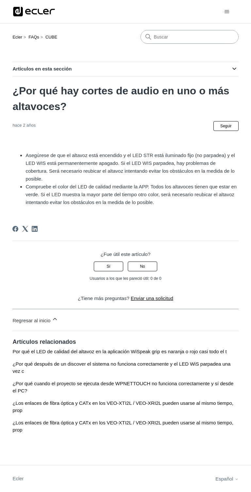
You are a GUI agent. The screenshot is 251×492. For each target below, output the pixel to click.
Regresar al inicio (35, 319)
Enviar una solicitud (152, 298)
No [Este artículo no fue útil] (142, 266)
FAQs (33, 37)
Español (226, 479)
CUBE (51, 37)
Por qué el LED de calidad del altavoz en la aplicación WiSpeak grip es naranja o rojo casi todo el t (119, 351)
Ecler (17, 37)
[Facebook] (15, 229)
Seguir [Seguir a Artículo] (226, 126)
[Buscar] (189, 36)
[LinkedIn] (35, 229)
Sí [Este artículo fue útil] (108, 266)
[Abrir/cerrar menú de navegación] (227, 12)
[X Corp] (25, 229)
